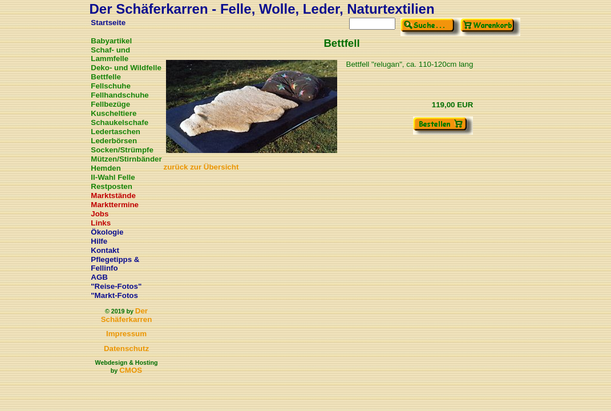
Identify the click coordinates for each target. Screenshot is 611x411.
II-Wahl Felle (113, 177)
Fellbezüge (110, 104)
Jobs (99, 213)
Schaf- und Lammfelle (110, 54)
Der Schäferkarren (126, 315)
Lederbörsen (114, 140)
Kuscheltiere (113, 113)
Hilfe (99, 241)
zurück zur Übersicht (201, 167)
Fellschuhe (111, 86)
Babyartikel (111, 41)
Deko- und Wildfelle (126, 67)
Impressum (126, 333)
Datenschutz (126, 348)
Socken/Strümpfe (122, 150)
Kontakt (105, 250)
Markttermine (115, 204)
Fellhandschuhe (119, 95)
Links (101, 223)
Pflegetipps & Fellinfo (115, 263)
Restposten (111, 186)
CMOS (130, 370)
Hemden (106, 168)
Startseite (108, 22)
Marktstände (113, 195)
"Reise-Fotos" (116, 286)
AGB (99, 277)
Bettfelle (106, 76)
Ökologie (107, 232)
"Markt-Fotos (114, 295)
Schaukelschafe (119, 122)
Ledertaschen (115, 131)
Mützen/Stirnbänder (126, 159)
